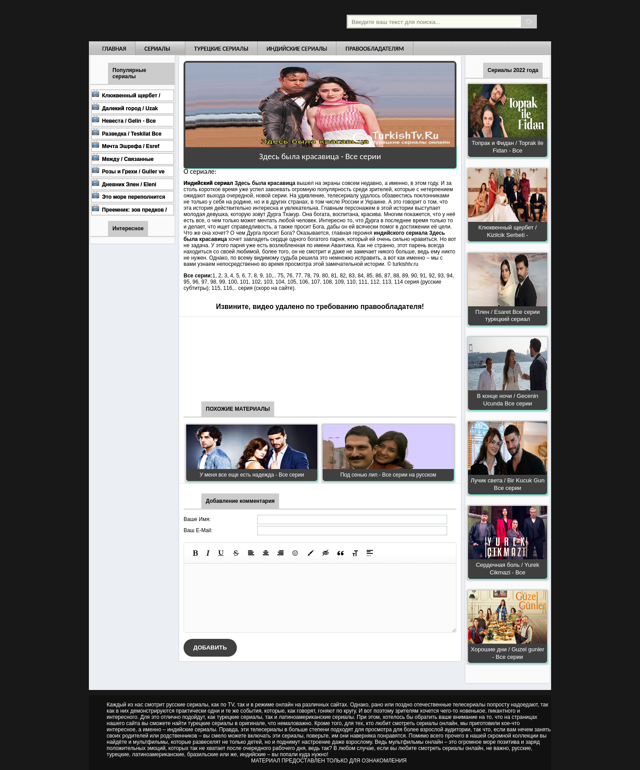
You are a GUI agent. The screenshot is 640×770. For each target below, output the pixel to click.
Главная (114, 48)
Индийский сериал (208, 183)
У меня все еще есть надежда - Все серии (252, 475)
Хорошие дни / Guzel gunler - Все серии (507, 653)
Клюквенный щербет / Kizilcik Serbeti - (507, 231)
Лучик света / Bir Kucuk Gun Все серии (507, 484)
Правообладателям (374, 48)
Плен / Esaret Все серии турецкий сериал (508, 316)
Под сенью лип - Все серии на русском (388, 475)
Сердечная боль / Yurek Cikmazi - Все (508, 568)
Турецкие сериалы (221, 48)
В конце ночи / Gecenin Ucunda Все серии (507, 400)
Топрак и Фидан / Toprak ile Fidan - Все (507, 147)
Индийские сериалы (297, 48)
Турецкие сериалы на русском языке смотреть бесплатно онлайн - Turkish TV (170, 21)
